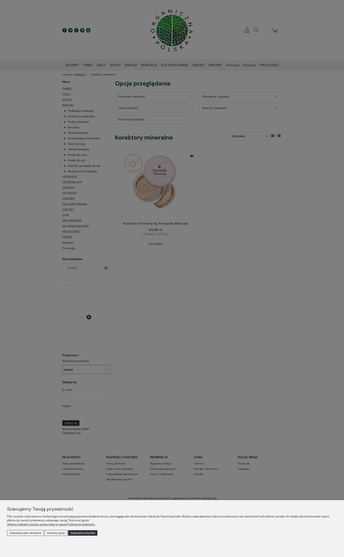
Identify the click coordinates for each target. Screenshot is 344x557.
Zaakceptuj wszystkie (82, 533)
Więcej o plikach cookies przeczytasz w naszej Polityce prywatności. (51, 524)
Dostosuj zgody (56, 533)
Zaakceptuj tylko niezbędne (25, 533)
